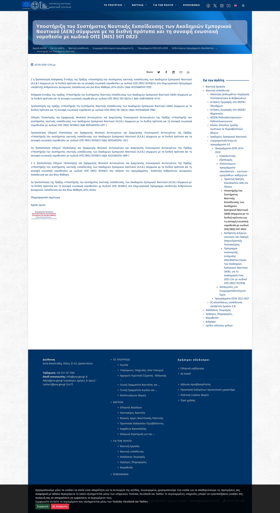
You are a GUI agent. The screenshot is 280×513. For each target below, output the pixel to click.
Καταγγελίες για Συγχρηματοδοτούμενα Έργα (232, 290)
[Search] (243, 5)
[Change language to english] (235, 6)
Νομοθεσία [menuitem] (126, 467)
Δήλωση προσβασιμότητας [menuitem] (196, 384)
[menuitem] (115, 5)
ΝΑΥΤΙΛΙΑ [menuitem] (118, 402)
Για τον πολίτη (57, 48)
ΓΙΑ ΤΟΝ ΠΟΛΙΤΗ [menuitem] (122, 441)
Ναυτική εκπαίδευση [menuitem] (131, 451)
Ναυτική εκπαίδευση (78, 48)
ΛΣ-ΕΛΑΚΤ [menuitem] (186, 373)
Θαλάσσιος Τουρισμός (218, 310)
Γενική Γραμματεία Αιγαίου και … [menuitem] (138, 390)
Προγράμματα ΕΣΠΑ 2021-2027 (232, 298)
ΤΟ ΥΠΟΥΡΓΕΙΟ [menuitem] (121, 359)
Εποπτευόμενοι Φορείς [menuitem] (133, 395)
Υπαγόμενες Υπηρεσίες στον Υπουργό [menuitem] (141, 370)
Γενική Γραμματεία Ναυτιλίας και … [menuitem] (140, 384)
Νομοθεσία (212, 317)
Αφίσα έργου (38, 205)
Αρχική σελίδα (39, 48)
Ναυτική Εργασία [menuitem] (129, 446)
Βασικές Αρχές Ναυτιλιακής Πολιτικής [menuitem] (141, 418)
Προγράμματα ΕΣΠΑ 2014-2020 (153, 48)
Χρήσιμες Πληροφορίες (219, 314)
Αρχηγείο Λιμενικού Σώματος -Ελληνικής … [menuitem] (143, 377)
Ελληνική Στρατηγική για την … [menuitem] (137, 434)
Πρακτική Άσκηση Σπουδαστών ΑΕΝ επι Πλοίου (236, 183)
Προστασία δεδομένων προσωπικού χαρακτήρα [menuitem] (208, 389)
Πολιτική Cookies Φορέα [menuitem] (195, 395)
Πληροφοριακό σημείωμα (45, 197)
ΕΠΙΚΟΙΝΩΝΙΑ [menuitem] (120, 474)
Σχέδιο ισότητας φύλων (219, 325)
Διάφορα (211, 321)
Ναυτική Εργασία (215, 86)
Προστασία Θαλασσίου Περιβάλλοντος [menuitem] (142, 423)
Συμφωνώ (42, 506)
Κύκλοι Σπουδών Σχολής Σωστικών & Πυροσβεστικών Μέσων (226, 129)
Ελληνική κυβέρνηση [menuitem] (192, 368)
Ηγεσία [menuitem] (124, 365)
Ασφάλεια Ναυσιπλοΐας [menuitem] (133, 428)
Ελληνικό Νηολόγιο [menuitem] (131, 407)
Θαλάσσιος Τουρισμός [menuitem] (132, 457)
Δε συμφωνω (60, 506)
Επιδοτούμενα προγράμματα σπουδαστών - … (194, 48)
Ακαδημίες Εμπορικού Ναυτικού (228, 136)
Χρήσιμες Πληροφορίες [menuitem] (133, 462)
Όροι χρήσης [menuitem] (188, 400)
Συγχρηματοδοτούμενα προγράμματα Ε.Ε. (113, 48)
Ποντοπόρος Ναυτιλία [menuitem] (132, 412)
